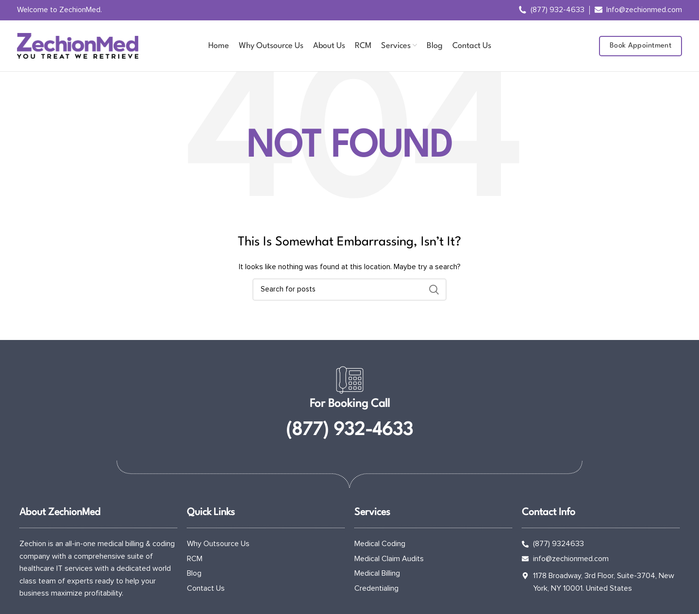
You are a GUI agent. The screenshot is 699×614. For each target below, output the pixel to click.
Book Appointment (640, 45)
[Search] (349, 289)
